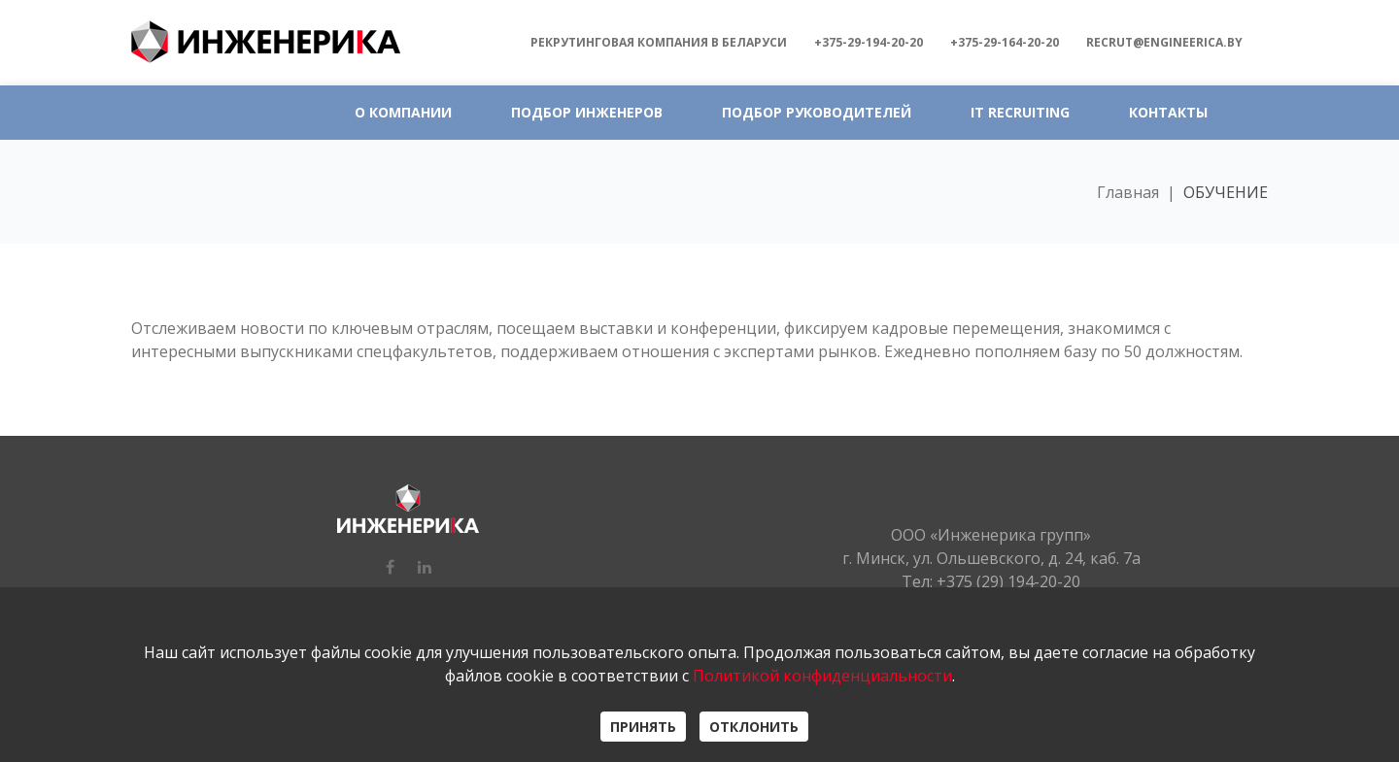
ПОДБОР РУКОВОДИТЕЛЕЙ (816, 112)
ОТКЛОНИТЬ (754, 726)
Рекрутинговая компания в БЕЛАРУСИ (658, 42)
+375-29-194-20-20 (868, 42)
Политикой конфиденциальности (822, 675)
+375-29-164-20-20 (1004, 42)
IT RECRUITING (1020, 112)
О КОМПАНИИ (403, 112)
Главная (1128, 192)
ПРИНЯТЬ (643, 726)
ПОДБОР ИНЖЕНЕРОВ (587, 112)
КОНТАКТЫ (1168, 112)
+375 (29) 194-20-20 (1008, 581)
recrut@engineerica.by (1164, 42)
